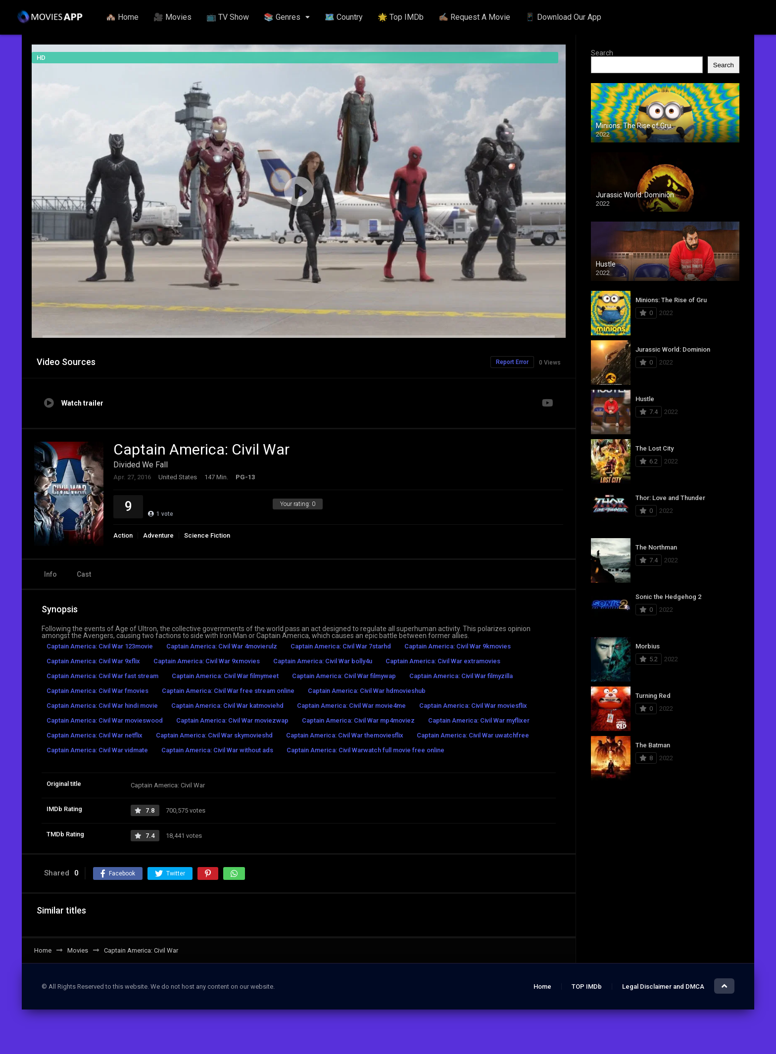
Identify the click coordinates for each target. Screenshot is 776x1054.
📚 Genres (282, 17)
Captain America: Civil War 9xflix (93, 661)
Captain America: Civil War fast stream (102, 676)
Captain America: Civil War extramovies (443, 661)
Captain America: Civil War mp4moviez (358, 720)
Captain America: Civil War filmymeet (225, 676)
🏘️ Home (122, 17)
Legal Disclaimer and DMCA (663, 986)
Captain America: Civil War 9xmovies (206, 661)
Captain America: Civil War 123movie (100, 646)
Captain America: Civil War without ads (217, 750)
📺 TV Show (227, 17)
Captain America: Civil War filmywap (344, 676)
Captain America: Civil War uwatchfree (473, 735)
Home (542, 986)
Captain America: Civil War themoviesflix (344, 735)
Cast (84, 574)
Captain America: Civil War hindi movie (102, 705)
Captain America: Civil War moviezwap (232, 720)
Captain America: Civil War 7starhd (341, 646)
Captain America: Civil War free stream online (228, 690)
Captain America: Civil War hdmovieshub (367, 690)
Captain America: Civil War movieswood (105, 720)
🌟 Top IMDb (401, 17)
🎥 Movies (172, 17)
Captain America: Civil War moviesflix (473, 705)
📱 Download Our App (563, 17)
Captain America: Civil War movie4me (351, 705)
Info (50, 574)
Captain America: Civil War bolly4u (322, 661)
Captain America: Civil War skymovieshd (214, 735)
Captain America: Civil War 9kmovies (457, 646)
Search (602, 53)
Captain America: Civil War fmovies (97, 690)
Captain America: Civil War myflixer (479, 720)
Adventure (158, 535)
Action (123, 535)
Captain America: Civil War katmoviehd (227, 705)
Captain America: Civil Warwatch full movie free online (365, 750)
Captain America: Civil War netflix (95, 735)
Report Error (512, 362)
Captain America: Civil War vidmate (97, 750)
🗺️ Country (344, 17)
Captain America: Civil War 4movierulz (221, 646)
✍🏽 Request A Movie (474, 17)
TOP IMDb (587, 986)
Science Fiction (207, 535)
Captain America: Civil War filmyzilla (461, 676)
